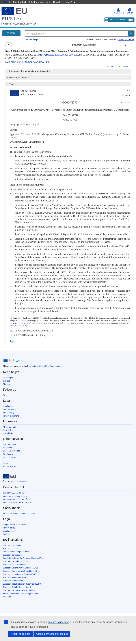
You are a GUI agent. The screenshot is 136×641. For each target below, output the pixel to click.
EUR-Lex (12, 18)
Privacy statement (11, 416)
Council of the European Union (16, 552)
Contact (6, 381)
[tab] (68, 71)
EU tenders (7, 447)
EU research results (11, 451)
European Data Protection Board (17, 587)
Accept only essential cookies (52, 634)
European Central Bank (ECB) (15, 561)
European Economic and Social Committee (21, 571)
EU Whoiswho (9, 454)
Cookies (6, 534)
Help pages (8, 378)
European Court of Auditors (14, 564)
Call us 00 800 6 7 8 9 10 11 (14, 493)
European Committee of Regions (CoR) (19, 574)
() (56, 200)
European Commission (12, 555)
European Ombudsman (13, 581)
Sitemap (6, 384)
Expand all (112, 66)
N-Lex (5, 463)
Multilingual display (17, 77)
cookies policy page (58, 622)
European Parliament (12, 545)
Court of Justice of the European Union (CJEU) (23, 558)
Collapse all (124, 66)
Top (12, 341)
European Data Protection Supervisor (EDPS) (22, 584)
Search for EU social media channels (19, 513)
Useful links (8, 433)
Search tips (32, 39)
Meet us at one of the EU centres (17, 502)
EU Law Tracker (10, 466)
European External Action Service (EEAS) (20, 568)
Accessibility (8, 412)
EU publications (9, 457)
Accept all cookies (20, 634)
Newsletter (8, 430)
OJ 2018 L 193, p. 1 (18, 326)
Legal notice (8, 406)
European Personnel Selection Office (19, 590)
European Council (10, 548)
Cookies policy (9, 409)
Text (10, 84)
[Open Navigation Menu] (11, 33)
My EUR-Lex (118, 11)
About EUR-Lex (9, 427)
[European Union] (9, 476)
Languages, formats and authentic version (28, 71)
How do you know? (64, 2)
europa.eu (23, 481)
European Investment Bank (14, 577)
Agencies (7, 597)
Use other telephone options (15, 496)
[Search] (131, 33)
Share (128, 46)
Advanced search (126, 39)
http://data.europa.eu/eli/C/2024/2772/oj (58, 55)
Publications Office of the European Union (45, 366)
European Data (9, 444)
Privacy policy (9, 528)
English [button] (130, 11)
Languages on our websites (15, 524)
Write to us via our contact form (16, 499)
